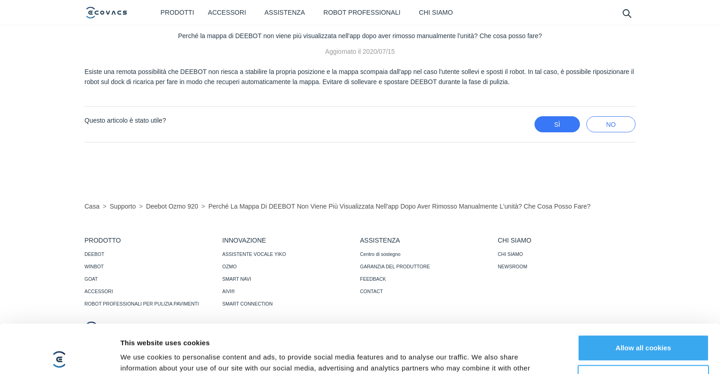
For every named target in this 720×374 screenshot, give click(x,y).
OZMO (229, 266)
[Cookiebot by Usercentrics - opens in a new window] (59, 356)
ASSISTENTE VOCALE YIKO (254, 254)
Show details (141, 356)
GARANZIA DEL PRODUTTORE (395, 266)
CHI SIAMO (510, 254)
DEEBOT (94, 254)
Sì (557, 124)
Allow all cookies (643, 299)
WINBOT (94, 266)
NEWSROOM (512, 266)
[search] (626, 13)
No (611, 124)
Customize (644, 329)
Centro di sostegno (380, 254)
